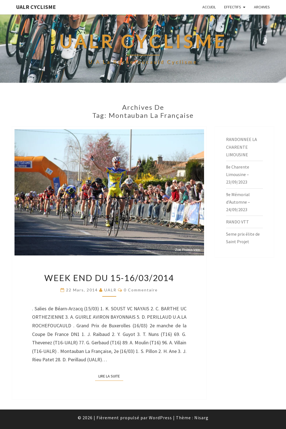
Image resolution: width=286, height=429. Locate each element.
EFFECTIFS (232, 6)
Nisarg (201, 417)
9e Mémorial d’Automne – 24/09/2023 (238, 202)
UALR (110, 289)
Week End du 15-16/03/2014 (109, 278)
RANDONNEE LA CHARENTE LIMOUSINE (241, 146)
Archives (262, 6)
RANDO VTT (237, 222)
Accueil (209, 6)
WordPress (160, 417)
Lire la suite (110, 376)
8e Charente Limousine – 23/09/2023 (237, 174)
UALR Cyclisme (36, 6)
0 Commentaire (141, 289)
